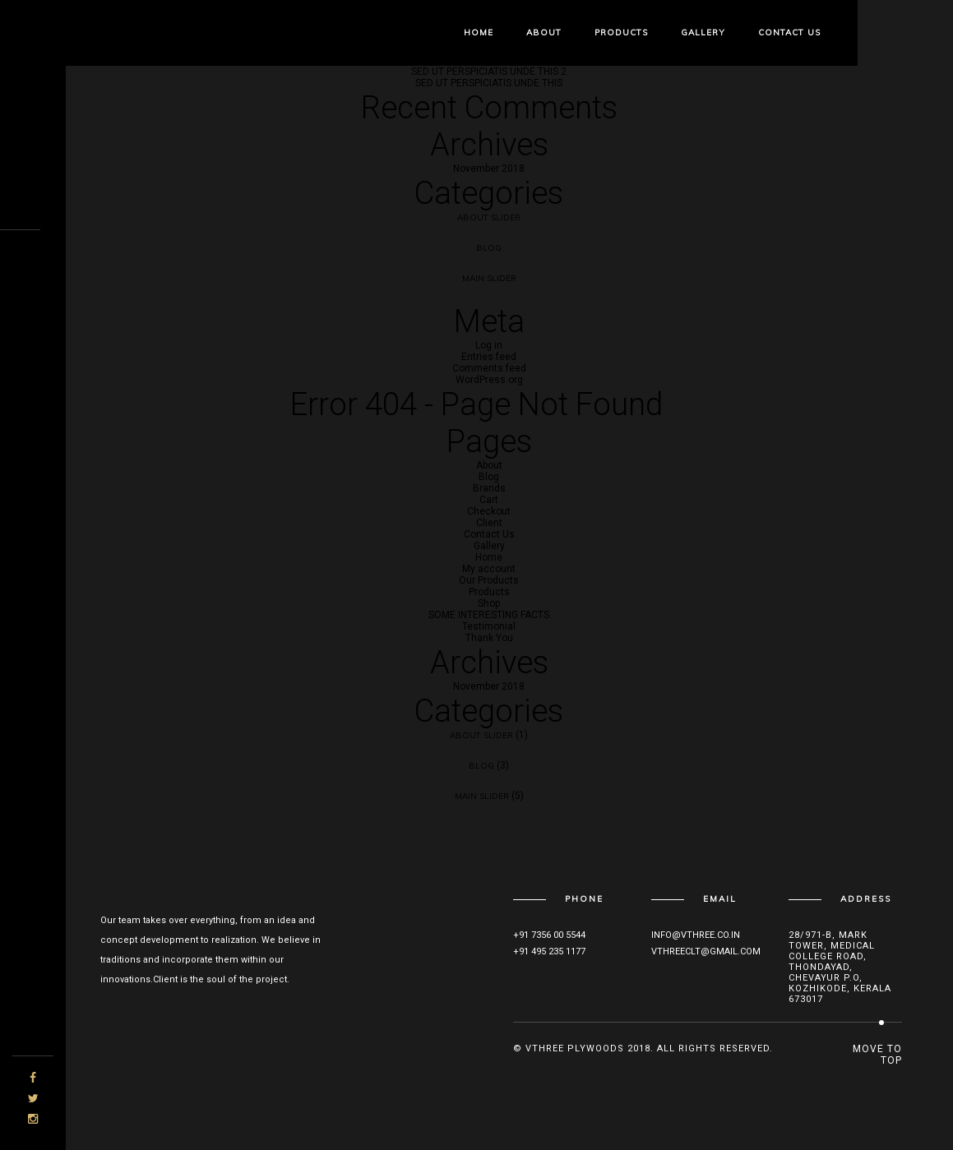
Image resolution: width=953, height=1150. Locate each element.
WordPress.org (489, 380)
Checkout (489, 511)
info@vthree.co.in (695, 935)
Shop (489, 603)
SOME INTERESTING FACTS (488, 615)
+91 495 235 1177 (549, 951)
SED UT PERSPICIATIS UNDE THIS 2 (489, 71)
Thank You (489, 638)
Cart (488, 500)
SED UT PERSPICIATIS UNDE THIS (488, 83)
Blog (489, 247)
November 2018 (489, 168)
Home (478, 32)
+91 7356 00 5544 (549, 935)
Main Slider (489, 278)
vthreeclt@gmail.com (706, 951)
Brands (489, 488)
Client (489, 523)
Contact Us (789, 32)
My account (489, 569)
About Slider (488, 217)
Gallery (703, 32)
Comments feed (489, 368)
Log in (488, 345)
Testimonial (489, 626)
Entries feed (488, 357)
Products (621, 32)
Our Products (489, 580)
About (544, 32)
